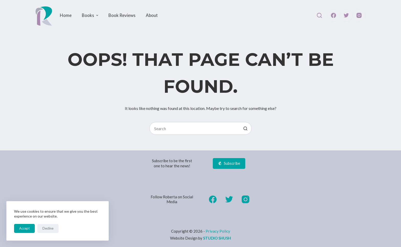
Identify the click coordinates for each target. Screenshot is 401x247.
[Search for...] (200, 128)
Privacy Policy (218, 231)
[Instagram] (359, 15)
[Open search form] (319, 15)
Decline (47, 228)
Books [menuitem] (90, 15)
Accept (24, 228)
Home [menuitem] (66, 15)
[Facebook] (333, 15)
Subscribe (229, 163)
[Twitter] (346, 15)
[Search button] (245, 128)
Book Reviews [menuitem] (122, 15)
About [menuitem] (152, 15)
